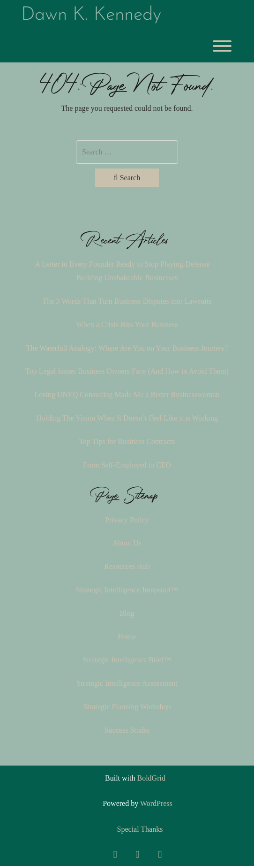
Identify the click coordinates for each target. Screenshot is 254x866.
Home (127, 637)
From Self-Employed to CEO (127, 465)
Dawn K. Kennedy (91, 15)
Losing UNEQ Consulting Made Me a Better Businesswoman (126, 395)
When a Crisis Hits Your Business (127, 325)
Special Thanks (140, 829)
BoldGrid (151, 778)
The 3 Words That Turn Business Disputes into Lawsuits (127, 301)
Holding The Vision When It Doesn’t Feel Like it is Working (127, 418)
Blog (127, 613)
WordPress (156, 803)
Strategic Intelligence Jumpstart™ (127, 590)
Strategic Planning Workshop (127, 707)
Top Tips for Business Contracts (127, 441)
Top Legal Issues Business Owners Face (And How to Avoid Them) (127, 371)
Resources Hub (126, 566)
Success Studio (127, 730)
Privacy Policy (127, 520)
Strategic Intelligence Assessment (126, 683)
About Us (127, 543)
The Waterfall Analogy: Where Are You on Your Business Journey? (127, 348)
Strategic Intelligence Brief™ (127, 660)
